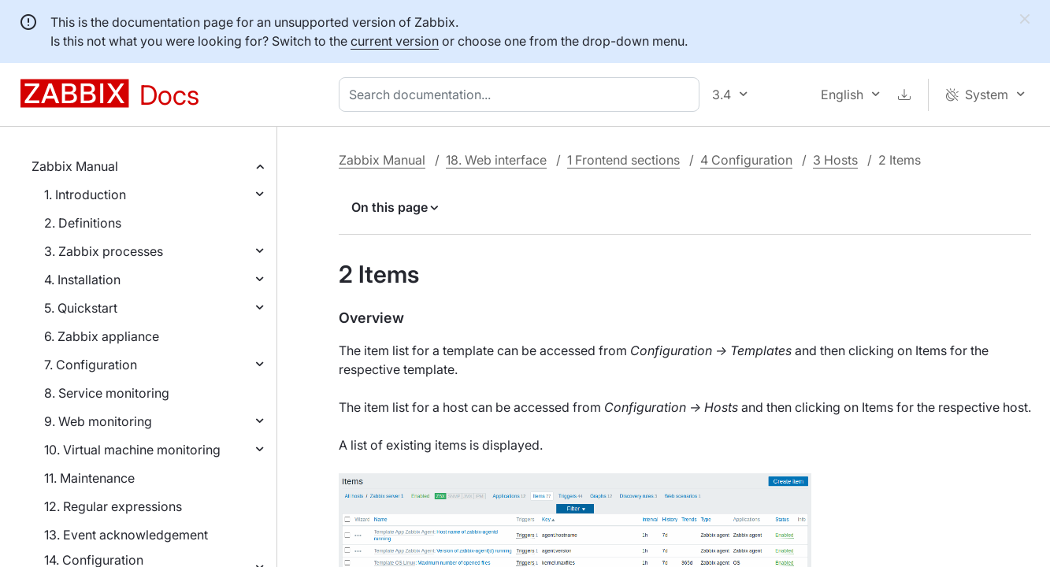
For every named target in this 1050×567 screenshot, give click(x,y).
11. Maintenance (89, 478)
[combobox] (522, 94)
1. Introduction (85, 194)
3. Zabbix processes (103, 251)
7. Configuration (90, 364)
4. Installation (82, 279)
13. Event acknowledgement (126, 535)
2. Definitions (82, 223)
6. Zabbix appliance (101, 336)
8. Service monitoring (106, 393)
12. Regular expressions (113, 506)
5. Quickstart (80, 308)
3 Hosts (835, 160)
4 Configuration (746, 160)
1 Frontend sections (623, 160)
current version (395, 41)
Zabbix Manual (75, 166)
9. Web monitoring (98, 421)
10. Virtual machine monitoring (132, 450)
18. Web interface (496, 160)
